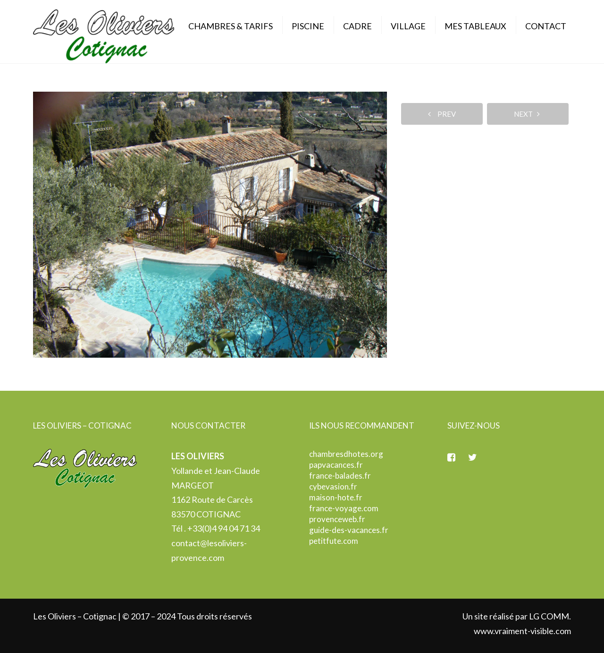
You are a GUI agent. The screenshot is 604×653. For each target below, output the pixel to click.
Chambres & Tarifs (230, 26)
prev (442, 114)
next (527, 114)
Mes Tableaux (475, 26)
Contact (545, 26)
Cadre (357, 26)
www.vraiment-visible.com (522, 631)
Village (408, 26)
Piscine (308, 26)
